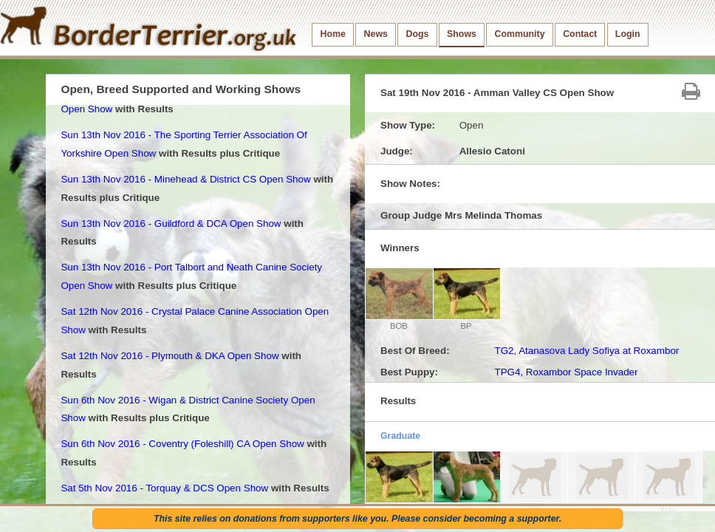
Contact (580, 34)
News (376, 34)
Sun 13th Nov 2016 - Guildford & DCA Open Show (171, 223)
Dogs (417, 34)
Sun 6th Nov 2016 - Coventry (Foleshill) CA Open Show (182, 443)
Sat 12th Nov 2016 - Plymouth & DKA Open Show (169, 355)
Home (333, 34)
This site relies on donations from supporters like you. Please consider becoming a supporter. (357, 519)
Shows (461, 34)
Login (627, 34)
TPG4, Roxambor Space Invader (565, 372)
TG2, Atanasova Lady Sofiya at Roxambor (586, 350)
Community (520, 34)
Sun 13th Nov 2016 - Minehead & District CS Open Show (185, 179)
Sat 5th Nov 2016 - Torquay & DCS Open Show (164, 488)
